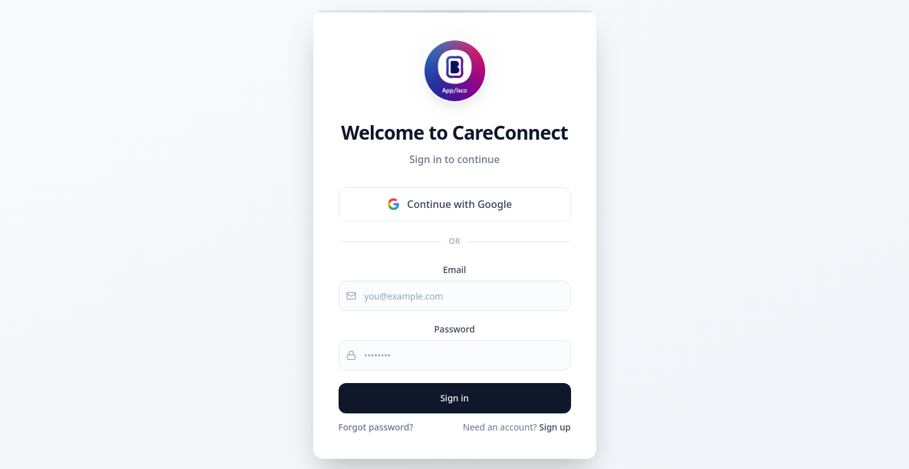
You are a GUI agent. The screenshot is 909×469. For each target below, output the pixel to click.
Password (454, 329)
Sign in (454, 398)
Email (454, 270)
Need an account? (517, 427)
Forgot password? (376, 427)
